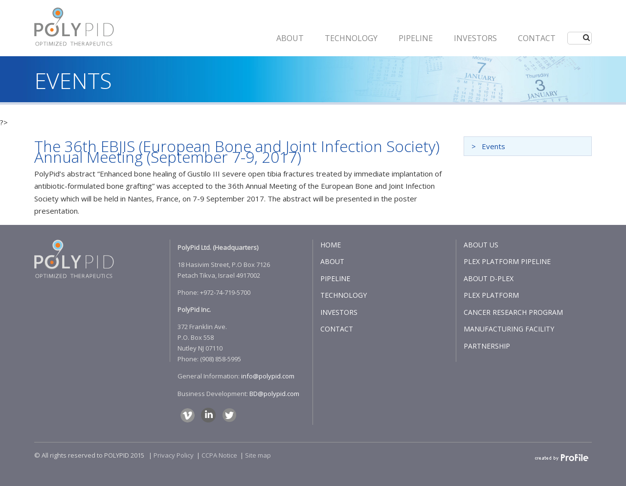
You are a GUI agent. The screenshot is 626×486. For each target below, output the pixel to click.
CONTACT (537, 38)
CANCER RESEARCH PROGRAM (513, 312)
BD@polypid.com (274, 393)
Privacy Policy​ (174, 455)
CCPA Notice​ (219, 455)
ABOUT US (481, 244)
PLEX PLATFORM (491, 295)
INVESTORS (475, 38)
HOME (330, 244)
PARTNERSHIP (487, 346)
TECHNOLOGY (343, 295)
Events (493, 146)
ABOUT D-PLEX (489, 278)
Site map (258, 455)
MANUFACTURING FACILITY (509, 328)
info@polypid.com (267, 376)
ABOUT (290, 38)
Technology (351, 38)
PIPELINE (416, 38)
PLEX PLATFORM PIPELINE (507, 261)
